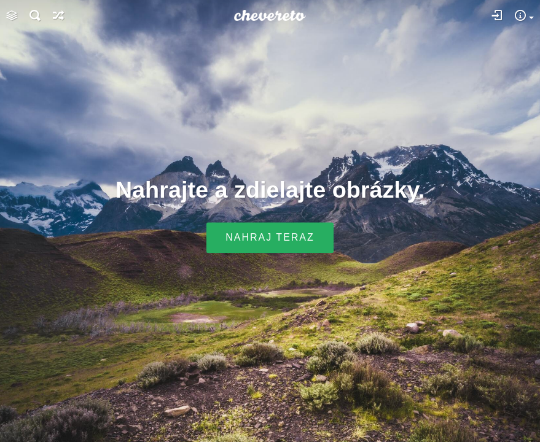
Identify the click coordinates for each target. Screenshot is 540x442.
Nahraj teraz (270, 238)
